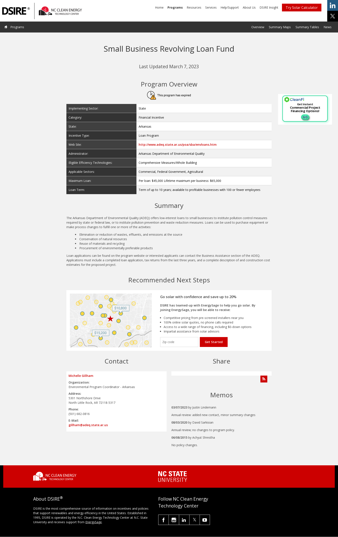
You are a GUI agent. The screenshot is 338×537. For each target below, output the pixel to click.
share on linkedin (332, 5)
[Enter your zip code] (179, 342)
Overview (257, 27)
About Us (249, 7)
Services (211, 7)
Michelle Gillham (81, 376)
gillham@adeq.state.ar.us (88, 425)
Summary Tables (307, 27)
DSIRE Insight (269, 7)
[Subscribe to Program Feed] (263, 379)
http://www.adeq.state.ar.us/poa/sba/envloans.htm (178, 144)
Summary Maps (280, 27)
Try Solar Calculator (302, 7)
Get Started (214, 342)
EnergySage (93, 522)
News (328, 27)
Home (159, 7)
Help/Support (230, 7)
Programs (175, 7)
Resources (194, 7)
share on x (332, 16)
